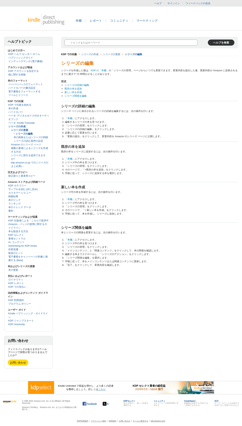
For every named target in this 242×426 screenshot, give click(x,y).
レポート (96, 20)
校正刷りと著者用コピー (21, 175)
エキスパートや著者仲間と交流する (166, 403)
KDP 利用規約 (16, 300)
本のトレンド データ (19, 207)
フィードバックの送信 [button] (200, 3)
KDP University (16, 324)
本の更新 (13, 269)
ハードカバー (15, 112)
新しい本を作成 (73, 92)
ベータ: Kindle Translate (21, 122)
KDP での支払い (17, 286)
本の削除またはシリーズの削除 (31, 137)
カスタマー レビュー (19, 192)
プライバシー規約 (98, 421)
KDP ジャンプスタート (21, 320)
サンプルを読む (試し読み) (23, 189)
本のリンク (14, 200)
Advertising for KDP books (22, 245)
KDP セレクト (16, 235)
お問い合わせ (18, 362)
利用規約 (112, 421)
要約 (10, 210)
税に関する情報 (17, 74)
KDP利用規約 (82, 421)
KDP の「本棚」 (100, 70)
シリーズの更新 (19, 130)
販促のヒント (15, 253)
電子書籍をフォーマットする (24, 91)
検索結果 (13, 196)
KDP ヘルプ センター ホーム (24, 54)
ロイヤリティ (15, 279)
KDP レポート (16, 283)
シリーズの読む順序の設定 (28, 140)
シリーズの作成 (17, 126)
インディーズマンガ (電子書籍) (25, 61)
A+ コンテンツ (16, 242)
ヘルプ (158, 3)
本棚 (79, 20)
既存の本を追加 (73, 88)
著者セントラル (17, 238)
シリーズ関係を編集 (76, 95)
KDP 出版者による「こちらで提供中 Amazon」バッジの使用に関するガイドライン (28, 224)
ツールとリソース (18, 95)
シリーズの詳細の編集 (77, 85)
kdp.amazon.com (158, 421)
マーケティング (147, 20)
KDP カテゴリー (17, 185)
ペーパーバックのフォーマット (25, 84)
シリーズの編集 (24, 133)
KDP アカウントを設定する (23, 71)
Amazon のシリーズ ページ (26, 144)
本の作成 (13, 108)
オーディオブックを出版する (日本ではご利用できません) (226, 403)
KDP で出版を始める (19, 104)
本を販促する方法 (18, 231)
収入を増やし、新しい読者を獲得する (136, 403)
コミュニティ (119, 20)
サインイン (173, 3)
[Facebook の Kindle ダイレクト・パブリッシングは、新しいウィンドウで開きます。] (90, 404)
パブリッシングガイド (20, 57)
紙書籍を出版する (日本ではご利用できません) (196, 403)
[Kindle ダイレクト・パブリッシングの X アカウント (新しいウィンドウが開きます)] (110, 404)
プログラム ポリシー (19, 303)
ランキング (14, 203)
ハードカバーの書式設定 (21, 87)
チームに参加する (140, 421)
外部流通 (13, 249)
